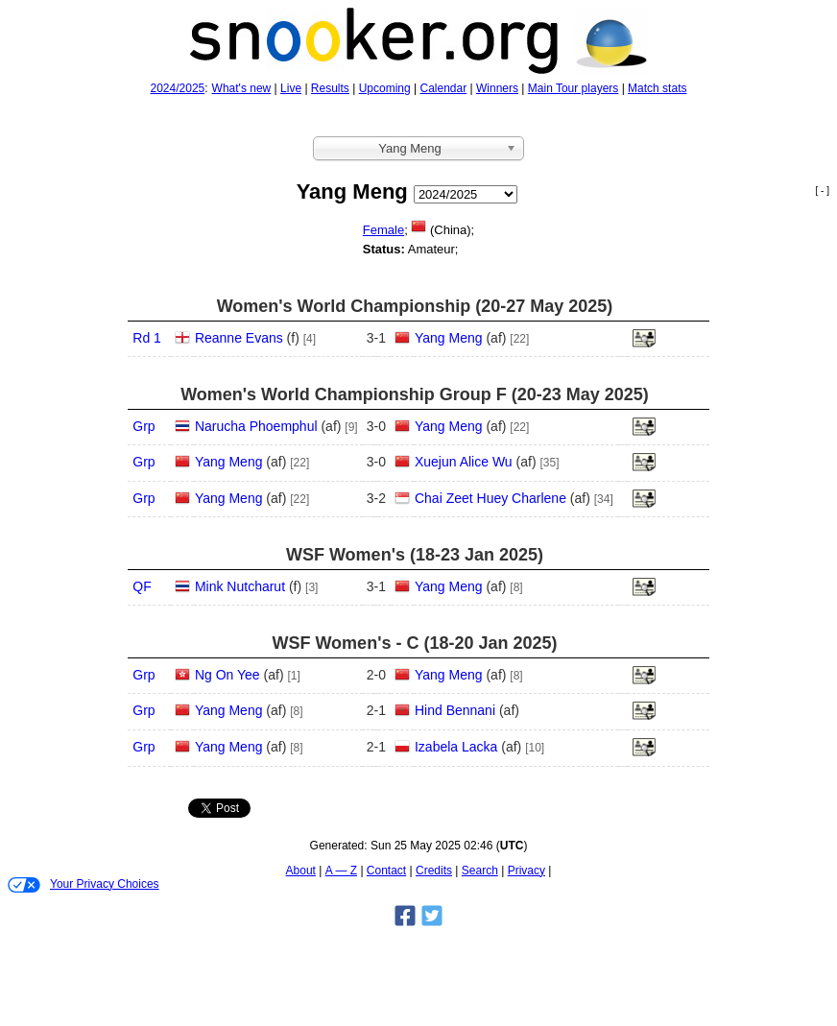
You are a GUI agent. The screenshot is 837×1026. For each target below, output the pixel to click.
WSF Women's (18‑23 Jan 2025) (414, 554)
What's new (242, 88)
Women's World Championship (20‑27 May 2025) (415, 306)
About (301, 870)
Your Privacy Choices (83, 885)
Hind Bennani (455, 710)
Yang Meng (449, 338)
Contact (386, 870)
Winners (497, 88)
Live (290, 88)
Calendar (443, 88)
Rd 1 (146, 338)
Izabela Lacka (456, 746)
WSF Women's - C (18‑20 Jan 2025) (414, 643)
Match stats (657, 88)
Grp (143, 426)
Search (480, 870)
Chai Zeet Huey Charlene (490, 498)
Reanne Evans (239, 338)
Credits (434, 870)
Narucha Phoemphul (256, 426)
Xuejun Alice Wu (464, 461)
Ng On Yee (227, 674)
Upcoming (385, 88)
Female (383, 230)
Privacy (526, 870)
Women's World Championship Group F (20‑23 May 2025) (414, 394)
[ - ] (822, 190)
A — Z (341, 870)
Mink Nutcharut (240, 586)
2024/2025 (178, 88)
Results (330, 88)
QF (141, 586)
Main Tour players (573, 88)
